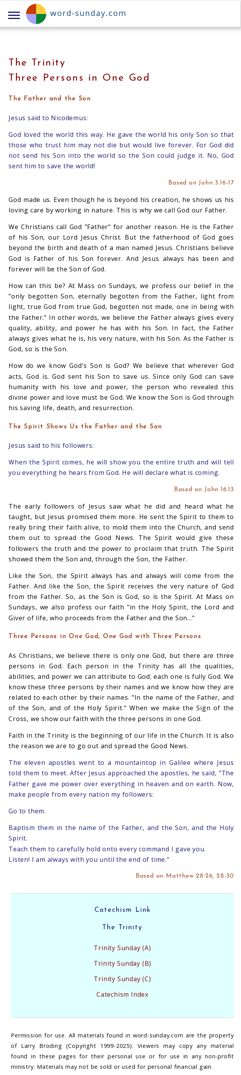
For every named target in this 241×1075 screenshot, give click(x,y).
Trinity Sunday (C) (122, 979)
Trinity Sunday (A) (122, 948)
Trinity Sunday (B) (122, 963)
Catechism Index (122, 994)
